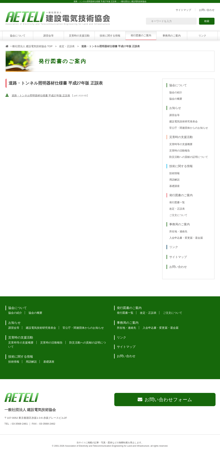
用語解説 (174, 179)
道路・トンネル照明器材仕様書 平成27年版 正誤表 (41, 95)
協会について (17, 35)
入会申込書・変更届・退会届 (186, 237)
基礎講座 (174, 186)
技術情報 (174, 173)
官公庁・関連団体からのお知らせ (188, 127)
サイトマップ (183, 9)
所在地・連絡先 (178, 231)
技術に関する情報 (110, 35)
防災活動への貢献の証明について (188, 157)
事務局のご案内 (172, 35)
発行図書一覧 (177, 202)
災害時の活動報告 (179, 150)
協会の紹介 (175, 92)
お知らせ (175, 107)
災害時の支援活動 (79, 35)
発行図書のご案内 (141, 35)
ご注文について (178, 215)
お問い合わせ (206, 9)
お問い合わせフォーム (168, 399)
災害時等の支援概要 (180, 144)
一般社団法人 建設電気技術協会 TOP (31, 46)
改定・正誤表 (67, 46)
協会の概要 (175, 98)
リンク (202, 35)
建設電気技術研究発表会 (183, 121)
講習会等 (48, 35)
